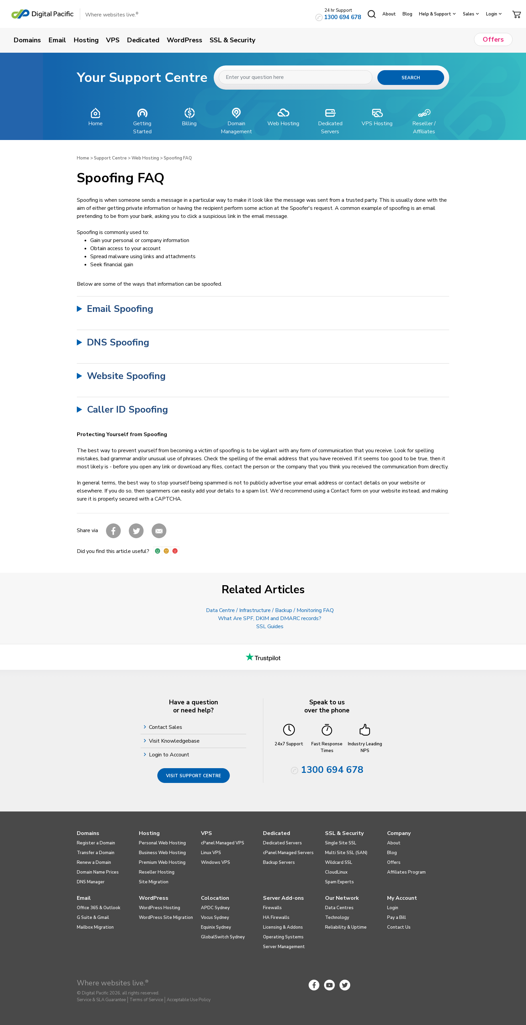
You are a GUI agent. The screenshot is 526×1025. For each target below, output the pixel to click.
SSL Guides (269, 626)
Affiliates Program (406, 872)
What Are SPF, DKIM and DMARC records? (269, 618)
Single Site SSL (340, 843)
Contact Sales (166, 727)
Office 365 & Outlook (98, 908)
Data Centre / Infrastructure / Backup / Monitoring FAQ (270, 610)
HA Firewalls (276, 918)
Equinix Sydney (216, 927)
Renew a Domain (94, 862)
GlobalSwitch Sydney (223, 937)
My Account (402, 898)
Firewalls (272, 908)
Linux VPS (211, 853)
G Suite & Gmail (93, 918)
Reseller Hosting (156, 872)
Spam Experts (339, 882)
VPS (206, 833)
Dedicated (276, 833)
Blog (407, 14)
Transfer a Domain (95, 853)
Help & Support (435, 14)
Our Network (342, 898)
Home (83, 158)
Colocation (215, 898)
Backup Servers (279, 862)
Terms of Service (146, 1000)
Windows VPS (215, 862)
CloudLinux (336, 872)
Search (411, 78)
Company (399, 833)
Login (491, 14)
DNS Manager (91, 882)
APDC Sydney (215, 908)
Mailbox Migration (95, 927)
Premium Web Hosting (162, 862)
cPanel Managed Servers (288, 853)
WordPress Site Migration (166, 918)
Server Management (284, 947)
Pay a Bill (396, 918)
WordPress (153, 898)
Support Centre (110, 158)
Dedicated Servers (282, 843)
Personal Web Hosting (162, 843)
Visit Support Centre (193, 776)
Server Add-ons (283, 898)
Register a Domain (96, 843)
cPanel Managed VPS (222, 843)
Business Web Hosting (162, 853)
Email (84, 898)
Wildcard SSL (338, 862)
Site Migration (153, 882)
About (389, 14)
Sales (468, 14)
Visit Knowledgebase (175, 741)
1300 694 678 (342, 17)
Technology (337, 918)
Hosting (149, 833)
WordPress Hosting (159, 908)
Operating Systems (283, 937)
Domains (88, 833)
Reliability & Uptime (346, 927)
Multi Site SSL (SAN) (346, 853)
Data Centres (339, 908)
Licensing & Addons (283, 927)
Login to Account (170, 754)
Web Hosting (145, 158)
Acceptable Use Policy (189, 1000)
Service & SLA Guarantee (101, 1000)
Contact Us (399, 927)
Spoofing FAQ (178, 158)
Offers (394, 862)
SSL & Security (344, 833)
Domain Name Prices (98, 872)
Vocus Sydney (215, 918)
